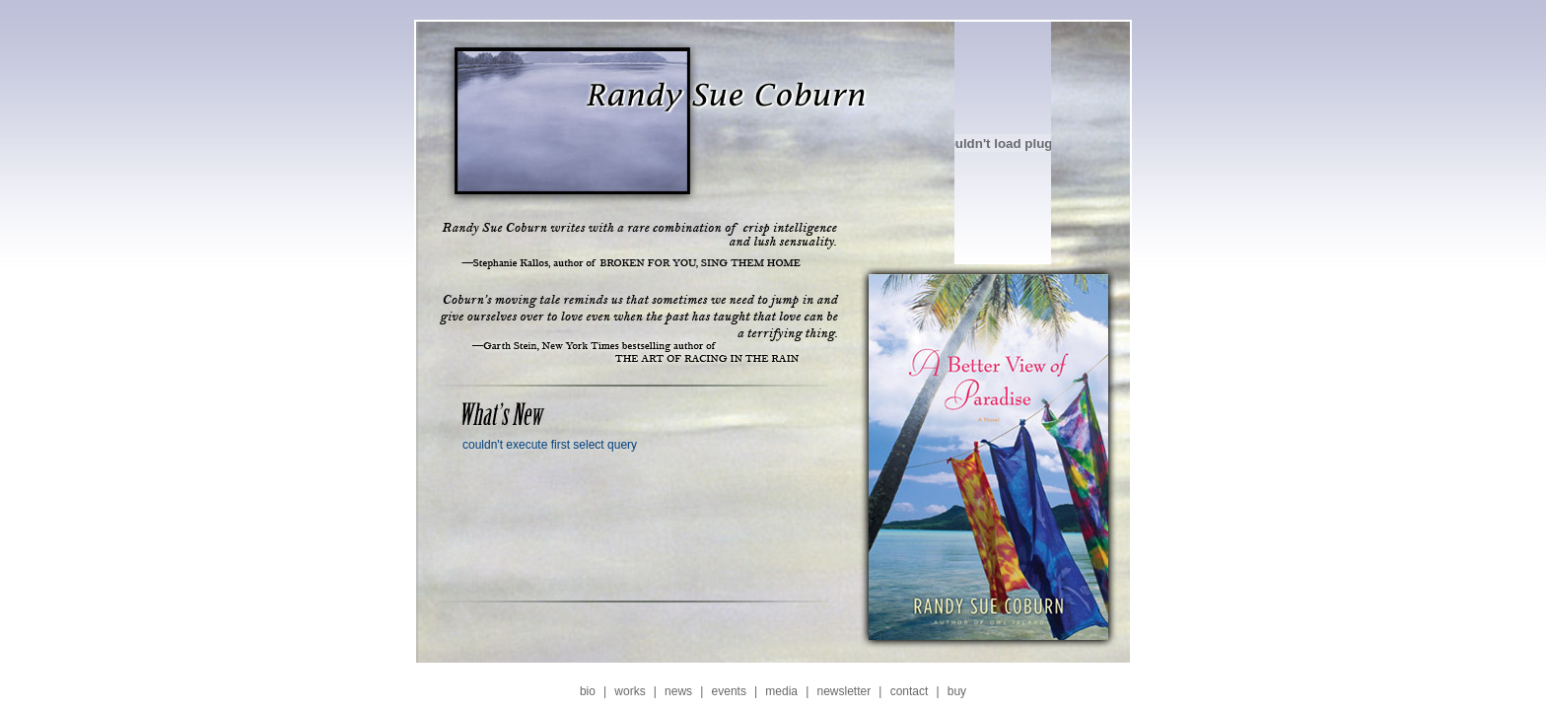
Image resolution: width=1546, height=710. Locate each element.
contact (909, 691)
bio (588, 691)
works (629, 691)
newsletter (843, 691)
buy (957, 691)
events (729, 691)
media (781, 691)
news (678, 691)
